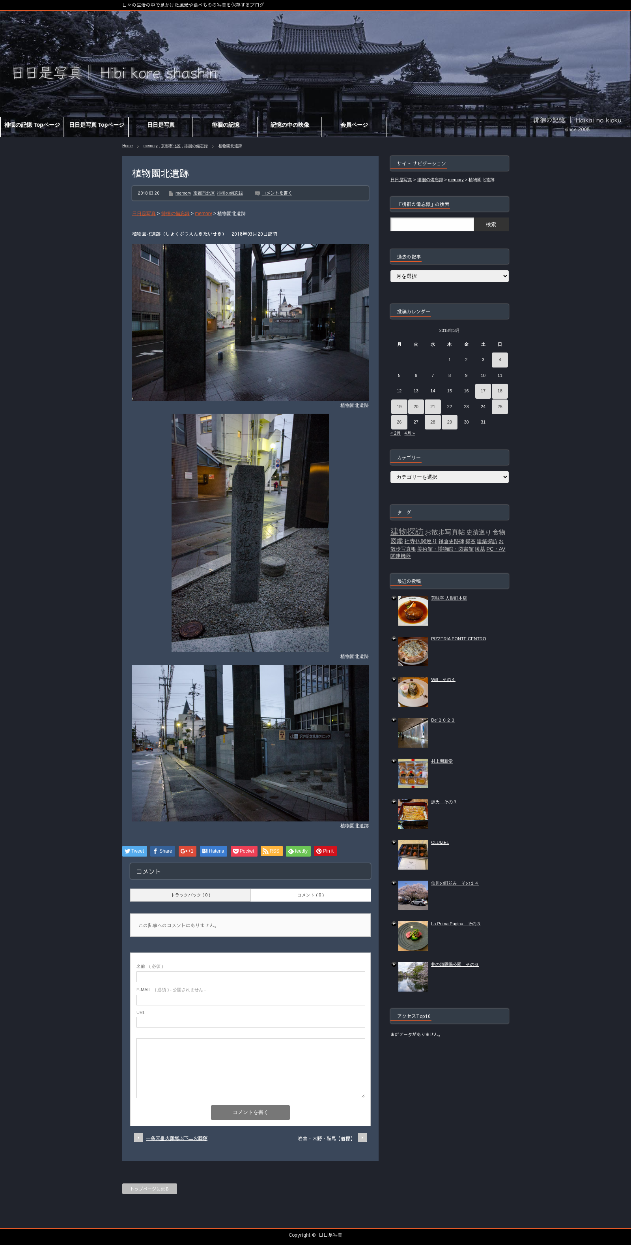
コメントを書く (277, 193)
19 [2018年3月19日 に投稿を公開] (399, 406)
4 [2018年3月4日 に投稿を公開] (500, 359)
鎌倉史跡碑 (451, 541)
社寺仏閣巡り (420, 541)
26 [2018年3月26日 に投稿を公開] (399, 422)
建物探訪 (407, 531)
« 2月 (395, 433)
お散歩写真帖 (445, 532)
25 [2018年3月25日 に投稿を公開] (500, 406)
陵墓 (480, 549)
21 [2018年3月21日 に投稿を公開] (432, 406)
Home (127, 146)
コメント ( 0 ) (310, 894)
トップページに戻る (149, 1189)
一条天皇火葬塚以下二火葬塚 (176, 1138)
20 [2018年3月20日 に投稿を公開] (416, 406)
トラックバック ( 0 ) (190, 894)
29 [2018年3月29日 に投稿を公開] (449, 422)
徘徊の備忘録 (196, 146)
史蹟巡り (478, 532)
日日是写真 (330, 1235)
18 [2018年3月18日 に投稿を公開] (500, 390)
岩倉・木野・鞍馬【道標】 (326, 1138)
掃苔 (470, 541)
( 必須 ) (149, 966)
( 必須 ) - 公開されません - (171, 989)
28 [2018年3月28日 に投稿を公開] (432, 422)
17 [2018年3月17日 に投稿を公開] (483, 390)
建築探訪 (487, 541)
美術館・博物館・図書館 (445, 549)
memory (151, 146)
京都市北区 (171, 146)
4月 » (409, 433)
